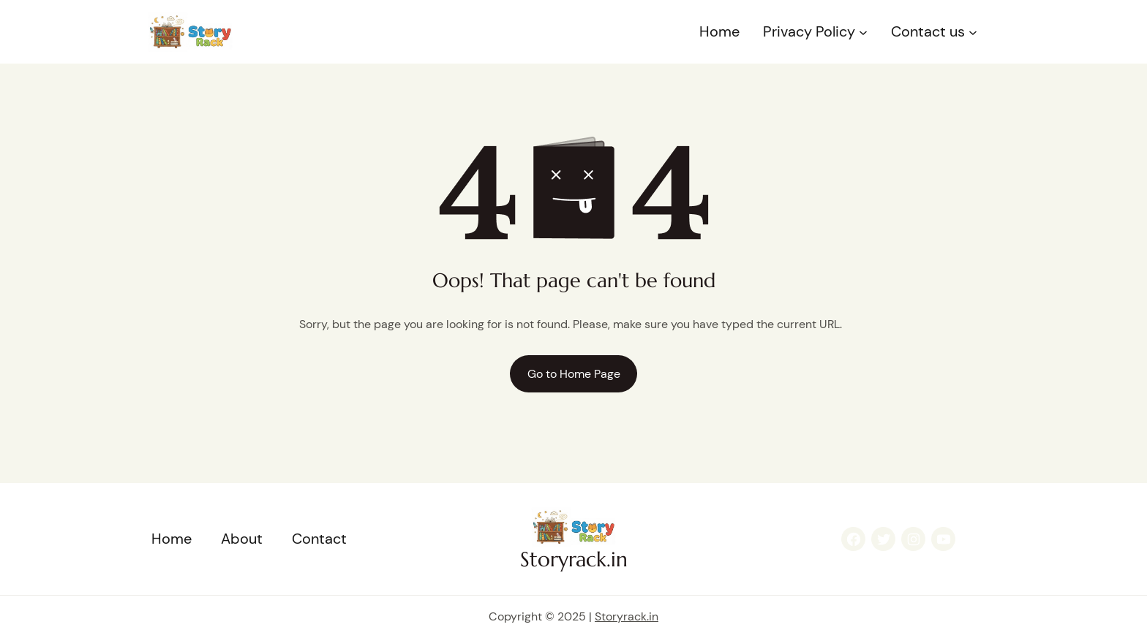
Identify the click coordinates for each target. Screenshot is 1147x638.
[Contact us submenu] (973, 32)
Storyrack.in (574, 559)
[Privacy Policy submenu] (863, 32)
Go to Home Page (573, 373)
